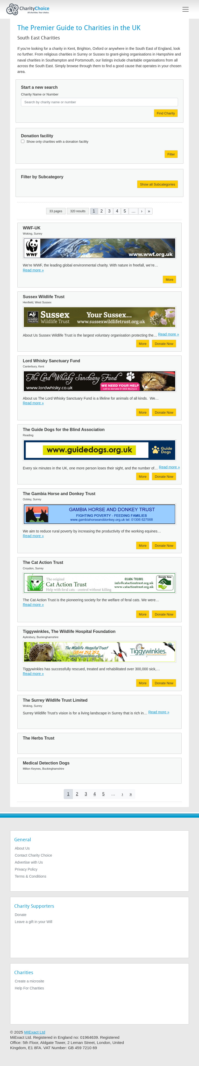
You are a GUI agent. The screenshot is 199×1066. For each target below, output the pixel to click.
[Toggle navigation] (185, 9)
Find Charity (166, 113)
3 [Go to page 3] (109, 211)
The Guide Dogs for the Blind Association (64, 429)
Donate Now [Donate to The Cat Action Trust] (164, 614)
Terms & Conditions (30, 876)
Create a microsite (29, 981)
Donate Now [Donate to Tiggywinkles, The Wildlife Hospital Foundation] (164, 683)
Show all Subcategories (157, 184)
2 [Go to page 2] (102, 211)
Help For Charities (29, 988)
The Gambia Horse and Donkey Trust (59, 493)
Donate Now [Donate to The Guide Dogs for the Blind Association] (164, 477)
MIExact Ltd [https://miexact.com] (34, 1032)
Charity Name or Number (40, 94)
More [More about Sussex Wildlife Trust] (143, 344)
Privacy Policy (26, 869)
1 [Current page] (94, 211)
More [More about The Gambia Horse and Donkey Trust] (143, 546)
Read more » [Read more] (33, 270)
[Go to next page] (141, 211)
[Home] (29, 9)
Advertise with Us (29, 862)
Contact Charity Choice (33, 855)
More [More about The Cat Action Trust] (143, 614)
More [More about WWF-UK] (169, 280)
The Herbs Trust (38, 738)
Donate (20, 915)
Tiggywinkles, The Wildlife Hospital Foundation (69, 631)
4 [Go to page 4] (117, 211)
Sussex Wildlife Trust (44, 297)
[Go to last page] (149, 211)
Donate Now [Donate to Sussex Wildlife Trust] (164, 344)
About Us (22, 848)
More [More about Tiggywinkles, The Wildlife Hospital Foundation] (143, 683)
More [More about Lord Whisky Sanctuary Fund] (143, 412)
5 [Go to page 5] (125, 211)
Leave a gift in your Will (33, 922)
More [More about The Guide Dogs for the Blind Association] (143, 477)
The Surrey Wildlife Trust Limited (55, 700)
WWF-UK (31, 228)
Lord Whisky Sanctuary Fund (51, 361)
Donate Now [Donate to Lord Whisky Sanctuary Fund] (164, 412)
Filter (171, 154)
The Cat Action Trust (43, 562)
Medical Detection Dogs (46, 763)
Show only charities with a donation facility (57, 142)
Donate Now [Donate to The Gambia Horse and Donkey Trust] (164, 546)
